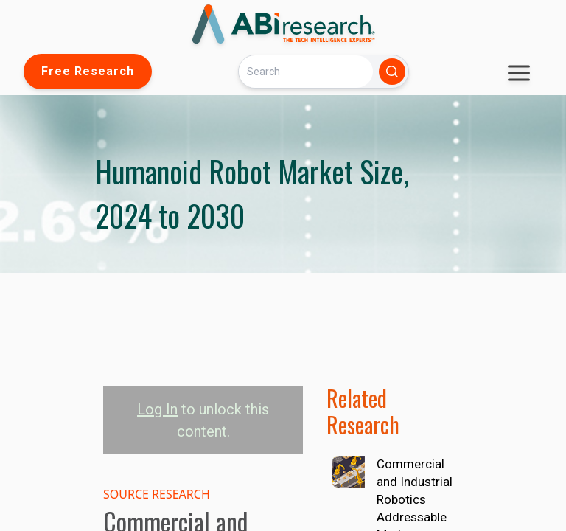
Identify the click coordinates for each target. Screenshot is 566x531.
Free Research (87, 71)
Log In (157, 409)
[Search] (306, 71)
